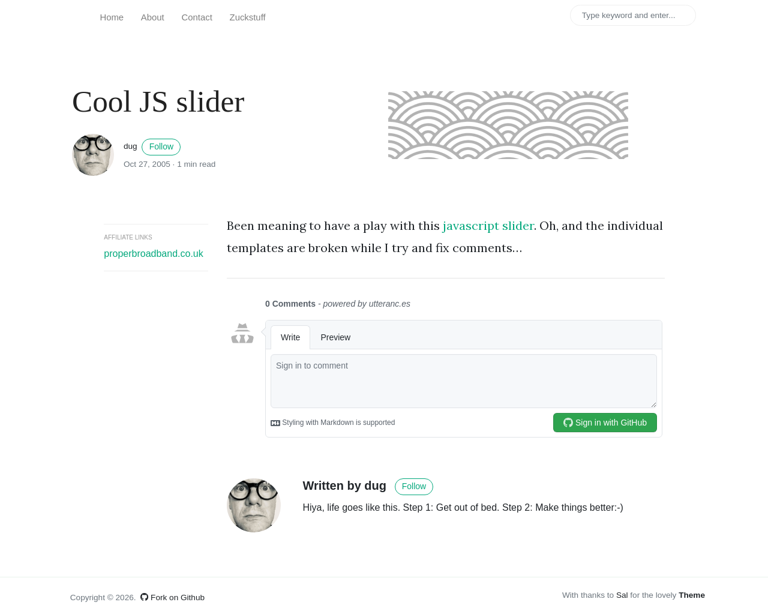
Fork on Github (172, 597)
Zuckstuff (248, 17)
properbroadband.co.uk (153, 253)
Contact (197, 17)
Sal (622, 595)
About (152, 17)
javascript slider (488, 225)
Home (112, 17)
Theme (692, 595)
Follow (161, 146)
